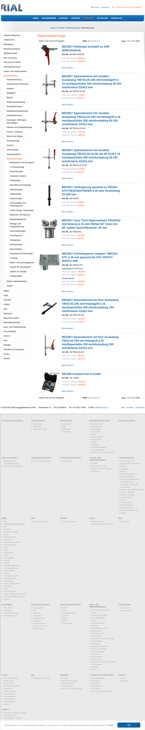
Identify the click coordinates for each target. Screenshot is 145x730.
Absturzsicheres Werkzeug (17, 84)
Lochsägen (37, 621)
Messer (6, 563)
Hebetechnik (95, 432)
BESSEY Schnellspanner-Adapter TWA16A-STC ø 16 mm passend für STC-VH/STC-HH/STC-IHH (90, 257)
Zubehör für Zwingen (18, 272)
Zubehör (7, 704)
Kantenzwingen (16, 198)
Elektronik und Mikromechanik (15, 713)
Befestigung (8, 44)
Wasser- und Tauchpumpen (101, 468)
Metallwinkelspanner (18, 219)
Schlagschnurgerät (11, 576)
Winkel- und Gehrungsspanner (22, 263)
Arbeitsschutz (9, 40)
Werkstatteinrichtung (98, 447)
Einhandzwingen (16, 171)
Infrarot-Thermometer (99, 615)
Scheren (10, 145)
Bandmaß (7, 529)
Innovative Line (126, 610)
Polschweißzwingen (18, 231)
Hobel (6, 547)
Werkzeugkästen (10, 702)
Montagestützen (97, 437)
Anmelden (105, 7)
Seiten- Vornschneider (12, 583)
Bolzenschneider (10, 537)
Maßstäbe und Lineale (99, 628)
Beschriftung (95, 429)
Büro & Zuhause (10, 58)
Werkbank (95, 445)
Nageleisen (124, 681)
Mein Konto (95, 7)
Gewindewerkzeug (14, 115)
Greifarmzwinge (16, 189)
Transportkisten (9, 694)
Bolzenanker (66, 424)
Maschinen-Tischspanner (20, 215)
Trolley (93, 442)
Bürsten (10, 97)
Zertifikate (94, 667)
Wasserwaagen (97, 657)
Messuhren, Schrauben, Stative (102, 638)
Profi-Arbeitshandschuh (12, 565)
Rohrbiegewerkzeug (11, 568)
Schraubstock (15, 240)
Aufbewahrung (96, 426)
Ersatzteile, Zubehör (18, 176)
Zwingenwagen (16, 276)
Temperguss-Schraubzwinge (21, 253)
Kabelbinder (66, 429)
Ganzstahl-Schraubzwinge (20, 185)
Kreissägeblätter (39, 618)
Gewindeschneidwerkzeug (17, 111)
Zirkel (93, 669)
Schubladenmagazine (12, 686)
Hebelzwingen (15, 194)
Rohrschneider (9, 571)
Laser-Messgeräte (98, 618)
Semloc (7, 354)
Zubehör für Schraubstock (20, 267)
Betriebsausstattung (12, 49)
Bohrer (6, 534)
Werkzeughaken (10, 696)
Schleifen (65, 616)
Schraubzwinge (16, 244)
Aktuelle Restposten (12, 35)
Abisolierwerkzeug (14, 80)
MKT (5, 309)
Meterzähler (95, 644)
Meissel (6, 560)
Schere (6, 573)
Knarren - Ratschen (14, 132)
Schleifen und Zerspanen (14, 349)
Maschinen (8, 313)
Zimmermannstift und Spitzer (14, 597)
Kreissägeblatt (9, 558)
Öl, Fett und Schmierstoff (42, 461)
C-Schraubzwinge (17, 167)
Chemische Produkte (12, 62)
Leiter (93, 434)
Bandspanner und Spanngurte (22, 162)
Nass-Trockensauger (99, 466)
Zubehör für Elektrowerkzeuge (102, 524)
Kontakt (130, 407)
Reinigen (7, 345)
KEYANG (7, 300)
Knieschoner (8, 552)
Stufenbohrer (96, 688)
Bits (34, 610)
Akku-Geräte (8, 608)
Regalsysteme (96, 439)
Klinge (6, 550)
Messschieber (96, 636)
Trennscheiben (67, 623)
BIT (5, 527)
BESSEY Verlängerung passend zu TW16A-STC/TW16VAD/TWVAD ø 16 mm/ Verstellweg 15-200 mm (91, 191)
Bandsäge (7, 610)
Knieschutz (37, 426)
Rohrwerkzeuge (13, 141)
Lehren (93, 620)
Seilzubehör (66, 432)
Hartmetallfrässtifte (98, 678)
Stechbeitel (8, 586)
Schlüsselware (12, 150)
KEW (6, 296)
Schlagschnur (96, 654)
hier (111, 725)
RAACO (7, 336)
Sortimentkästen (10, 691)
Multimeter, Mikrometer (99, 646)
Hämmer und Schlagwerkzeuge (19, 127)
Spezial (7, 358)
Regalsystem (67, 461)
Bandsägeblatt (38, 608)
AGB (123, 407)
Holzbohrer (37, 613)
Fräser (64, 610)
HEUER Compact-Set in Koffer (81, 373)
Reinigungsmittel (68, 683)
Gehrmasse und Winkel (12, 542)
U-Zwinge (13, 258)
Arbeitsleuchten (97, 424)
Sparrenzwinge (16, 249)
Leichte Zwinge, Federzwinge (21, 210)
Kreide (6, 555)
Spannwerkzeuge (14, 159)
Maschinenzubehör (11, 318)
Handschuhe (37, 424)
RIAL (6, 340)
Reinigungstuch (68, 686)
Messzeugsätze (97, 641)
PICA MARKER (10, 332)
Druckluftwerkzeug (14, 106)
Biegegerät (11, 93)
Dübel (64, 426)
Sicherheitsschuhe (40, 429)
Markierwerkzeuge (98, 623)
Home (53, 28)
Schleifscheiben (97, 686)
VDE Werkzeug (9, 715)
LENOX (7, 304)
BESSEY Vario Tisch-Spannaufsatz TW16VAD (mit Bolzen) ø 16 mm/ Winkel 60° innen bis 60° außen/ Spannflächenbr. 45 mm (91, 224)
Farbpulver (8, 539)
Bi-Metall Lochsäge (11, 532)
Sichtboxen (8, 688)
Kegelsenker (95, 681)
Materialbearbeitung (12, 322)
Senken (65, 618)
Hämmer (123, 678)
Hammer (94, 463)
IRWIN (6, 291)
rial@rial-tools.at (101, 407)
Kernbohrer (37, 616)
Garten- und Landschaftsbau (15, 71)
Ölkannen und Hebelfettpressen (103, 452)
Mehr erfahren (67, 68)
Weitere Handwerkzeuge (17, 281)
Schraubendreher (14, 154)
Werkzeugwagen (97, 450)
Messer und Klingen (15, 136)
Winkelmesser (96, 659)
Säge (6, 589)
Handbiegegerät (10, 545)
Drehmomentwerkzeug (16, 102)
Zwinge (6, 599)
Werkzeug (95, 471)
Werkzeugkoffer (9, 699)
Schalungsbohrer (39, 623)
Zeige (123, 41)
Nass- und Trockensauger (13, 466)
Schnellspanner (16, 236)
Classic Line (124, 608)
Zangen (10, 286)
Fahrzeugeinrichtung (12, 67)
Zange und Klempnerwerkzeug (15, 594)
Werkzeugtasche (10, 591)
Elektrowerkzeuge (68, 521)
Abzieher (10, 88)
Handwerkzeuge (73, 28)
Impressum (139, 407)
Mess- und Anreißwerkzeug (15, 327)
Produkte (61, 28)
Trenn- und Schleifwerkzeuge (102, 691)
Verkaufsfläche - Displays (13, 718)
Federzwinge (15, 180)
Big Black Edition (10, 53)
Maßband (94, 626)
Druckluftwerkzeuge (11, 613)
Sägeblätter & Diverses (41, 678)
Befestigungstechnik (40, 521)
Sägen (64, 621)
